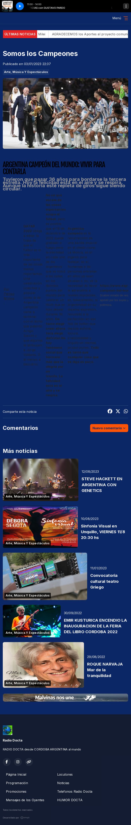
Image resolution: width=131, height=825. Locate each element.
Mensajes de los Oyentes (25, 800)
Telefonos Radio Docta (74, 791)
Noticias (63, 783)
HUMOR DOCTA (70, 800)
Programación (17, 783)
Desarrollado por (16, 817)
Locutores (65, 774)
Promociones (16, 791)
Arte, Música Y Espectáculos (26, 72)
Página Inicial (16, 774)
